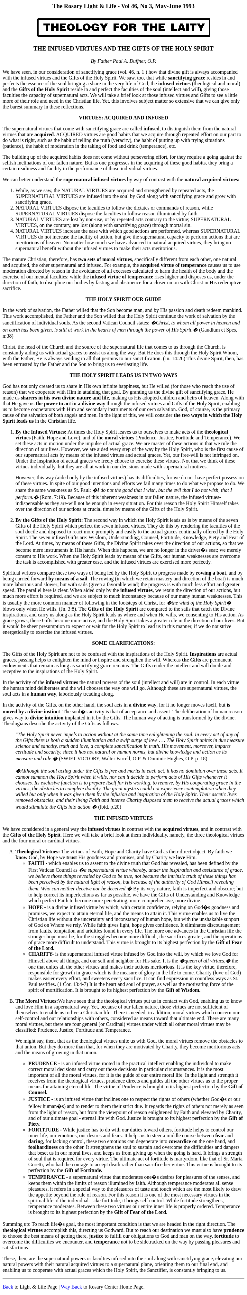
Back (8, 1287)
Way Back (71, 1287)
